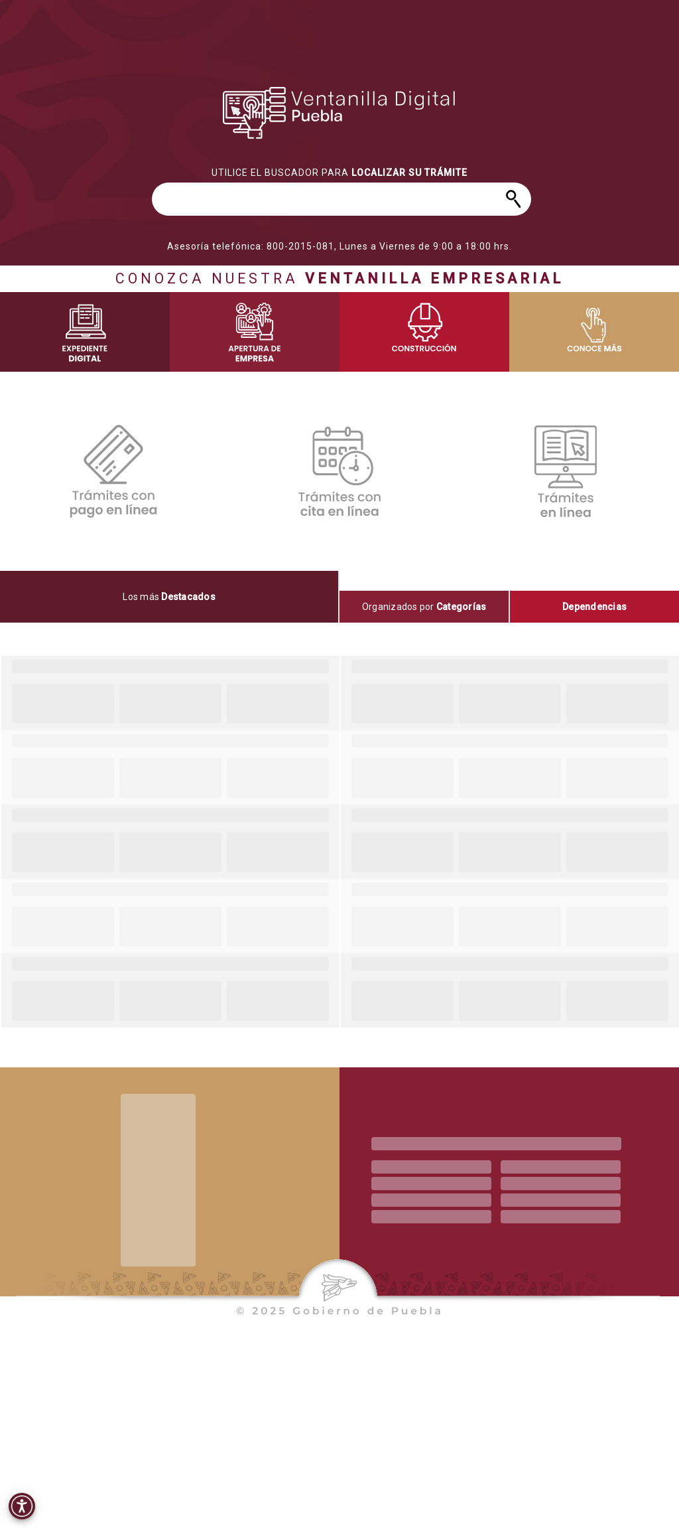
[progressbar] (339, 113)
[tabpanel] (339, 842)
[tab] (170, 597)
